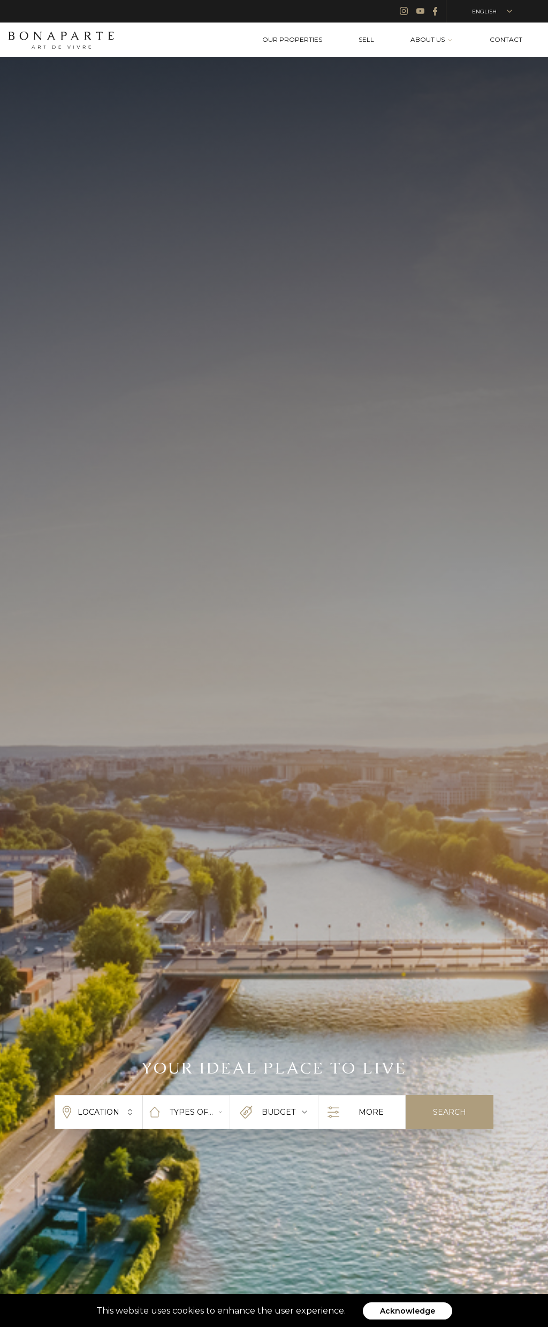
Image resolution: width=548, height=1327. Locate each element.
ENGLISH (493, 11)
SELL (366, 39)
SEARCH (449, 1112)
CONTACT (506, 39)
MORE (362, 1112)
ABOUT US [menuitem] (431, 39)
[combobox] (186, 1112)
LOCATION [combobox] (98, 1112)
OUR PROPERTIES (292, 39)
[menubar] (392, 40)
